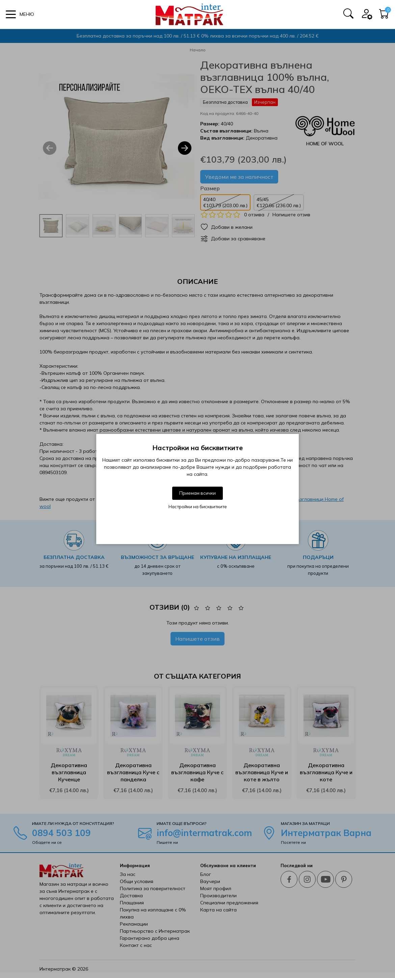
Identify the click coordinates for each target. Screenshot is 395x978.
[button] (20, 14)
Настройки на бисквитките (197, 506)
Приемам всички (197, 493)
